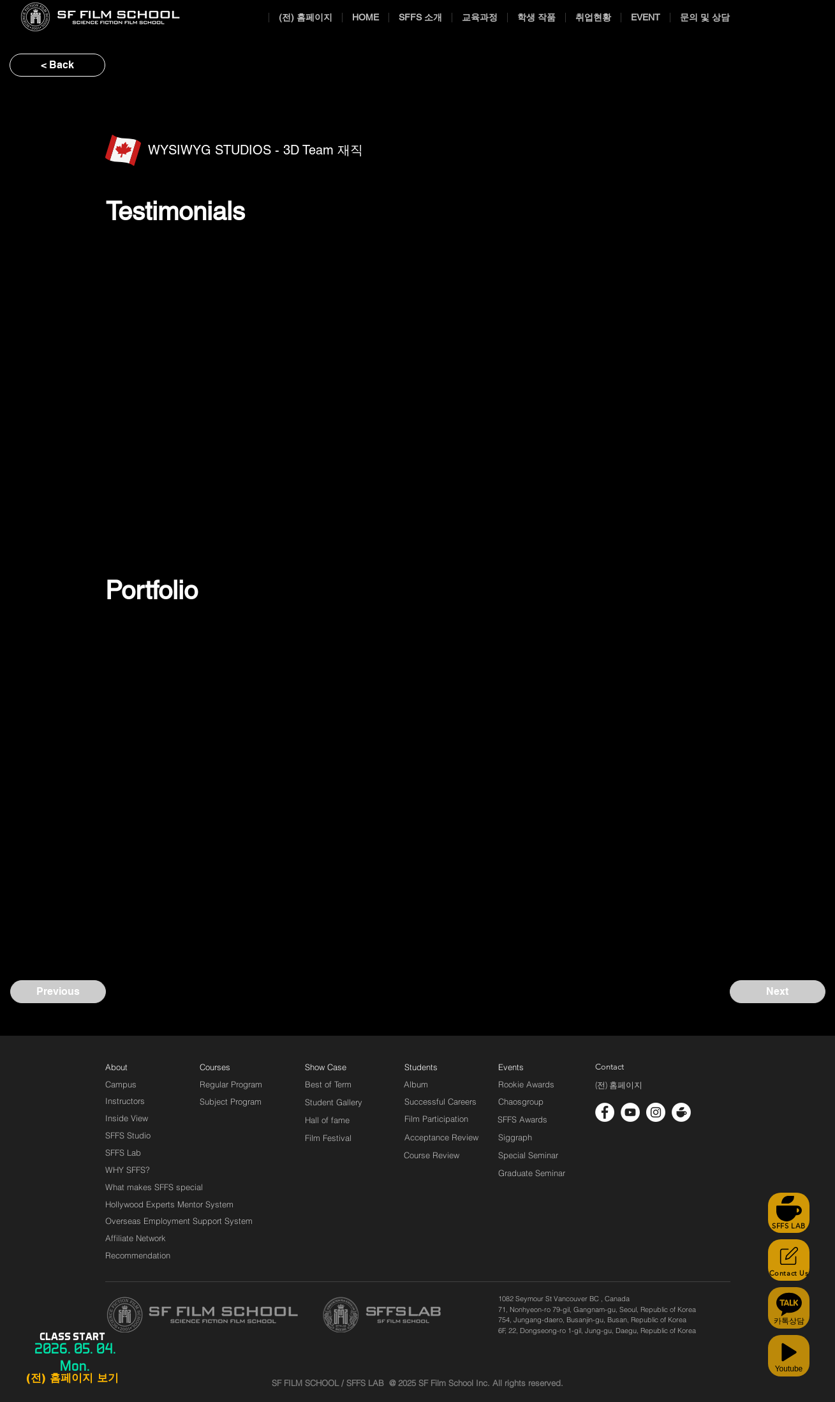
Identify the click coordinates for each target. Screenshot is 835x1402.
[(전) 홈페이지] (618, 1085)
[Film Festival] (328, 1138)
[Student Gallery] (333, 1102)
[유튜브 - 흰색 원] (630, 1112)
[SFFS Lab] (123, 1152)
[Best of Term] (328, 1084)
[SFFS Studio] (128, 1135)
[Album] (438, 1084)
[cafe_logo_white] (681, 1112)
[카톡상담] (788, 1308)
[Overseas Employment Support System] (179, 1221)
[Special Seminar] (528, 1155)
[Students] (421, 1067)
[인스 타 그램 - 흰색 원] (655, 1112)
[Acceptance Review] (443, 1137)
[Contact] (609, 1067)
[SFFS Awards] (523, 1119)
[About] (116, 1067)
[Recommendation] (138, 1255)
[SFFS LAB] (788, 1213)
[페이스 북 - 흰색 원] (604, 1112)
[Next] (777, 991)
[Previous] (58, 991)
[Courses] (231, 1067)
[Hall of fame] (327, 1120)
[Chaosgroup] (521, 1101)
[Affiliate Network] (138, 1238)
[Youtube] (788, 1355)
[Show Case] (333, 1067)
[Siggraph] (515, 1137)
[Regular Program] (231, 1084)
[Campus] (121, 1084)
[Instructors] (125, 1101)
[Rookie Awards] (526, 1084)
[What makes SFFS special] (154, 1187)
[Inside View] (127, 1118)
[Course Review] (443, 1155)
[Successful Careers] (440, 1101)
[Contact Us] (788, 1260)
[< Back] (57, 65)
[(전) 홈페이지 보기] (72, 1378)
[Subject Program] (231, 1101)
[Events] (525, 1067)
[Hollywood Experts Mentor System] (169, 1204)
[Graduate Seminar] (532, 1173)
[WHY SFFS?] (138, 1170)
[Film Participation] (436, 1118)
